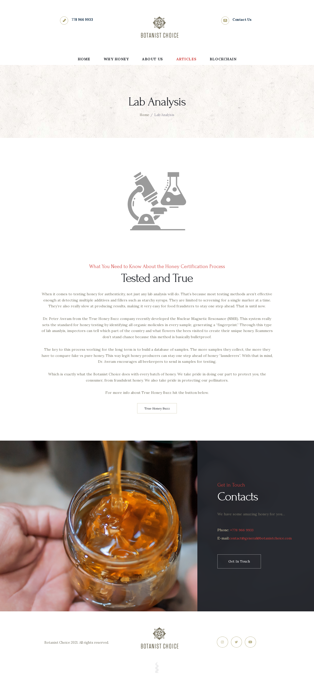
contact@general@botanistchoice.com (257, 547)
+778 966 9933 (242, 530)
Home (144, 115)
